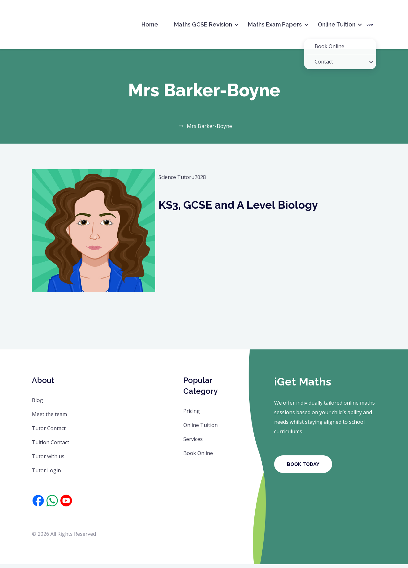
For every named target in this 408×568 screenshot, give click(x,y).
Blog (37, 403)
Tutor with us (48, 460)
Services (193, 442)
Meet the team (49, 418)
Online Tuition (336, 24)
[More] (369, 24)
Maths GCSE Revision (203, 24)
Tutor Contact (49, 432)
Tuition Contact (50, 446)
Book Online (198, 456)
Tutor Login (46, 474)
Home (150, 24)
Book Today (303, 468)
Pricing (191, 414)
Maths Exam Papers (275, 24)
